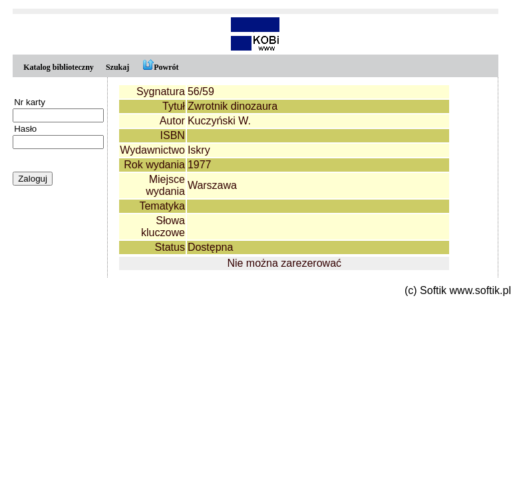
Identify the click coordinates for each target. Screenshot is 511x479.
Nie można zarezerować (284, 263)
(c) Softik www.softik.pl (458, 290)
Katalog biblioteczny (58, 67)
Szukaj (117, 67)
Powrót (159, 67)
